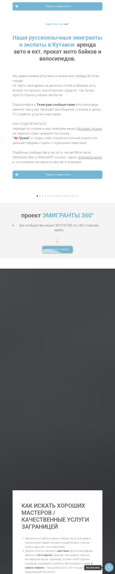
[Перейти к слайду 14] (72, 319)
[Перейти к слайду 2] (40, 319)
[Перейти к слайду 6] (50, 319)
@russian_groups (89, 128)
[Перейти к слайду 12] (67, 319)
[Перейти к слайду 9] (58, 319)
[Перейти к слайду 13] (69, 319)
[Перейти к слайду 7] (53, 319)
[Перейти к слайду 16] (77, 319)
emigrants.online (90, 157)
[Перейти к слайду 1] (37, 319)
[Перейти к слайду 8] (56, 319)
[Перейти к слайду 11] (64, 319)
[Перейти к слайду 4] (45, 319)
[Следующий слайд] (110, 253)
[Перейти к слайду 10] (61, 319)
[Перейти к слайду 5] (48, 319)
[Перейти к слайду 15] (75, 319)
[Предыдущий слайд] (4, 253)
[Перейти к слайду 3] (42, 319)
